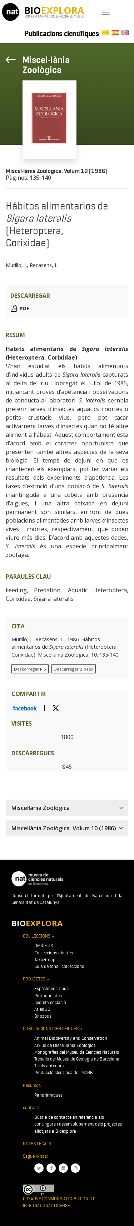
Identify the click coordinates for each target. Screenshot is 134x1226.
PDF (24, 308)
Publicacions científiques (61, 33)
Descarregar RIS (30, 669)
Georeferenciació (50, 1002)
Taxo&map (44, 959)
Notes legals (37, 1143)
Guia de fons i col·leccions (59, 966)
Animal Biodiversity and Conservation (70, 1038)
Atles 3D (42, 1009)
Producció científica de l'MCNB (63, 1072)
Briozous (42, 1016)
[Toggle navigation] (106, 12)
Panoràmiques (48, 1095)
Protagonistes (48, 995)
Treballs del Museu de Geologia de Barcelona (76, 1059)
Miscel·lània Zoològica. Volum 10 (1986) (57, 171)
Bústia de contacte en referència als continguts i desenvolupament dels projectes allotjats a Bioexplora (78, 1123)
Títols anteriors (49, 1065)
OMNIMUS (43, 945)
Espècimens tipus (51, 988)
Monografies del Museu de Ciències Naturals (76, 1052)
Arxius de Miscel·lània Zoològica (65, 1045)
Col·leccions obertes (53, 952)
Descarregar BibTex (73, 669)
